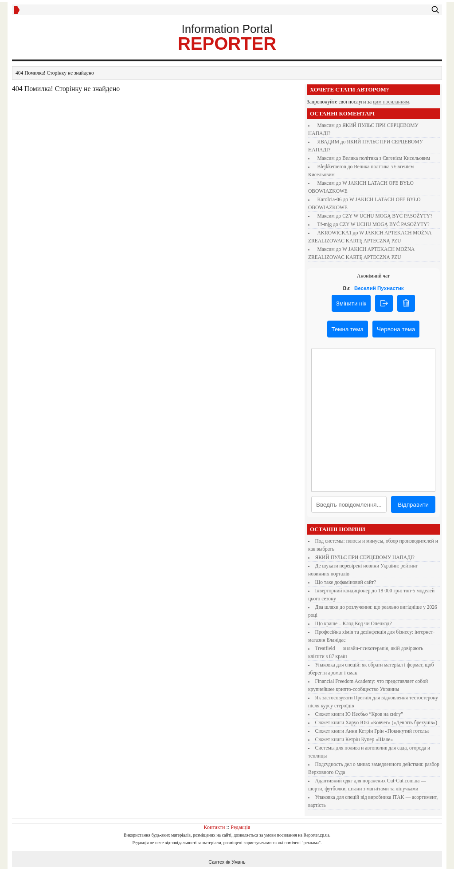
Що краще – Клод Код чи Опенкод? (353, 623)
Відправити (413, 504)
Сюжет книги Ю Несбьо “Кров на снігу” (359, 714)
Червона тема (396, 329)
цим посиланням (391, 101)
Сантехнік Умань (226, 862)
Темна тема (348, 329)
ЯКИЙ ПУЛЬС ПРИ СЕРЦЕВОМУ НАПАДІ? (365, 557)
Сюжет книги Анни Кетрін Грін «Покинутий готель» (372, 731)
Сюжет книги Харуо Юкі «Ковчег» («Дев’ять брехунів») (376, 722)
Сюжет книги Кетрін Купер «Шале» (354, 739)
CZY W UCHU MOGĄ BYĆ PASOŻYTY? (387, 215)
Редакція (240, 827)
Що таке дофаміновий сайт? (345, 582)
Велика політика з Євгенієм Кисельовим (386, 158)
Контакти (214, 827)
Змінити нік (351, 303)
